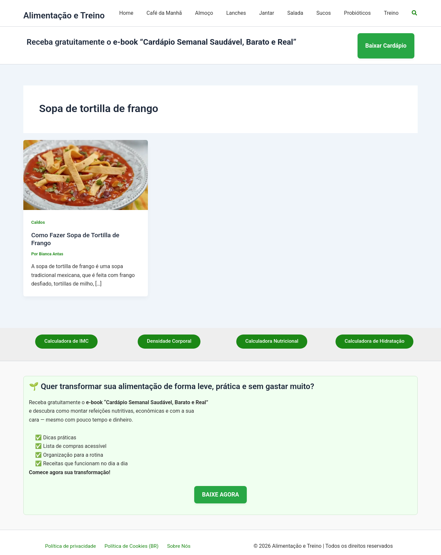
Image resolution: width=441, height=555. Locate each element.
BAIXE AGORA (220, 486)
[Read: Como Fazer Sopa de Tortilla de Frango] (85, 167)
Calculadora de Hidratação (374, 334)
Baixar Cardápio (386, 41)
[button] (415, 13)
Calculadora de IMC (66, 334)
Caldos (38, 214)
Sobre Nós (177, 538)
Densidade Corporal (169, 334)
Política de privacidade (72, 538)
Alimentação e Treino (63, 15)
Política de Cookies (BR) (132, 538)
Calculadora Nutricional (271, 334)
